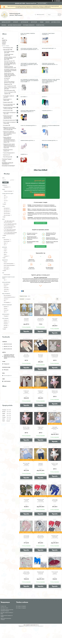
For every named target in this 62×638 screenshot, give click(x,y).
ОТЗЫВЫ (4, 160)
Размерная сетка (40, 25)
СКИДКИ (4, 43)
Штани (43, 96)
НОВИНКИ (4, 42)
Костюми (23, 96)
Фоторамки (6, 125)
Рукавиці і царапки (7, 102)
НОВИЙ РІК (23, 154)
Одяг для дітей (6, 49)
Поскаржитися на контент (28, 626)
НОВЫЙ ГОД (4, 40)
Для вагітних (6, 154)
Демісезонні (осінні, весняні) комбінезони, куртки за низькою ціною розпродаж (10, 128)
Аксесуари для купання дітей (9, 120)
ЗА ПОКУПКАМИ (42, 3)
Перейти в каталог (40, 246)
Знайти (5, 182)
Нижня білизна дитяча (27, 140)
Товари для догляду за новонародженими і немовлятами (8, 117)
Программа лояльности (28, 25)
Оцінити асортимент (40, 223)
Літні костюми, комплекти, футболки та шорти (28, 111)
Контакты (4, 25)
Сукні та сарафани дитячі (28, 125)
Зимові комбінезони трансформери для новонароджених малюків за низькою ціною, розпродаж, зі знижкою (9, 140)
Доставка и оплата (4, 607)
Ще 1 (4, 216)
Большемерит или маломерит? (8, 165)
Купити (26, 331)
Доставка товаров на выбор (14, 25)
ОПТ (3, 38)
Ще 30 (4, 270)
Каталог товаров (5, 45)
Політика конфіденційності (38, 626)
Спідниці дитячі (46, 110)
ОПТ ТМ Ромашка (7, 47)
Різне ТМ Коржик (7, 156)
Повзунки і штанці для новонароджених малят (48, 64)
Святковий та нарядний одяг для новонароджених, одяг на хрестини (29, 64)
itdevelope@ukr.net (8, 375)
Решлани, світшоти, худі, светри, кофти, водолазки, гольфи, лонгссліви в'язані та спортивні (51, 81)
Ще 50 (4, 235)
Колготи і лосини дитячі (48, 140)
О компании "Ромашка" (7, 159)
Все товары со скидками (21, 606)
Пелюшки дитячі (7, 110)
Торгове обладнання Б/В (8, 152)
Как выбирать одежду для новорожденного (7, 163)
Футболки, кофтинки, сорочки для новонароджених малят (29, 49)
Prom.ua (37, 624)
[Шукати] (59, 14)
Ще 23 (4, 204)
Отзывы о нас (3, 606)
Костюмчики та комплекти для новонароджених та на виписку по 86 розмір (29, 80)
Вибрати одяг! (39, 194)
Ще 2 (4, 257)
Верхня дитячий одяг (48, 48)
